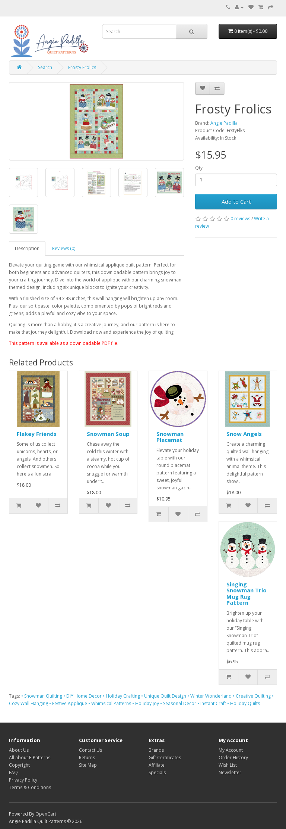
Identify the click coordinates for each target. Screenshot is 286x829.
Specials (157, 772)
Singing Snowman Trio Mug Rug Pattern (246, 593)
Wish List (228, 765)
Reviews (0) (63, 248)
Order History (233, 757)
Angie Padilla (224, 123)
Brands (156, 750)
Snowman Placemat (170, 437)
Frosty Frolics (82, 67)
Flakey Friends (37, 433)
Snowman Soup (108, 433)
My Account (231, 750)
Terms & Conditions (30, 787)
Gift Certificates (165, 757)
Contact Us (90, 750)
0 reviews (240, 218)
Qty (199, 168)
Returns (87, 757)
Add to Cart (236, 201)
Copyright (19, 765)
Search (45, 67)
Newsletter (230, 772)
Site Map (88, 765)
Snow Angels (244, 433)
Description (27, 248)
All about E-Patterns (29, 757)
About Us (19, 750)
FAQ (13, 772)
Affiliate (157, 765)
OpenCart (45, 814)
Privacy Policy (23, 780)
